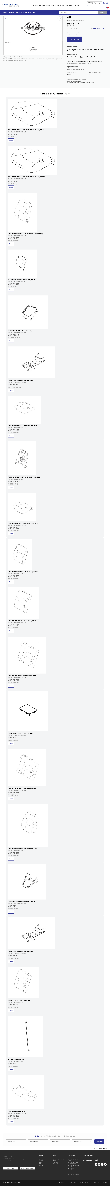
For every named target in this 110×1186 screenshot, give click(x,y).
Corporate (38, 5)
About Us (28, 12)
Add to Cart (75, 39)
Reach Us (41, 1165)
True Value (55, 1162)
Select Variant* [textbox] (33, 1141)
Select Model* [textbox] (11, 1141)
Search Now (99, 1141)
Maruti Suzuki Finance (73, 1162)
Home (32, 5)
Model (11, 12)
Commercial (56, 1164)
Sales (43, 5)
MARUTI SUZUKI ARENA (59, 1159)
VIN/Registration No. (52, 1136)
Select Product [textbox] (78, 1141)
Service (48, 5)
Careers (40, 1162)
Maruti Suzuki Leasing (73, 1173)
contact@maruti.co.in (94, 3)
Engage (77, 5)
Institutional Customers (73, 1174)
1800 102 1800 (92, 2)
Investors (41, 1161)
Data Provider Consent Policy (78, 1183)
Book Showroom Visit (27, 1168)
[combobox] (16, 1142)
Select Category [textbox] (56, 1141)
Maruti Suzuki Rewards (73, 1165)
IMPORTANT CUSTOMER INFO (67, 5)
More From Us (55, 5)
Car (37, 1136)
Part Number (69, 1136)
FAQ (34, 12)
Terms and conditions (100, 1148)
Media (40, 1164)
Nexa (54, 1161)
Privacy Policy (94, 1183)
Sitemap (104, 1183)
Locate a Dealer (11, 1168)
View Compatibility (99, 28)
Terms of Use (63, 1183)
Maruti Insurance (72, 1164)
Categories (18, 12)
